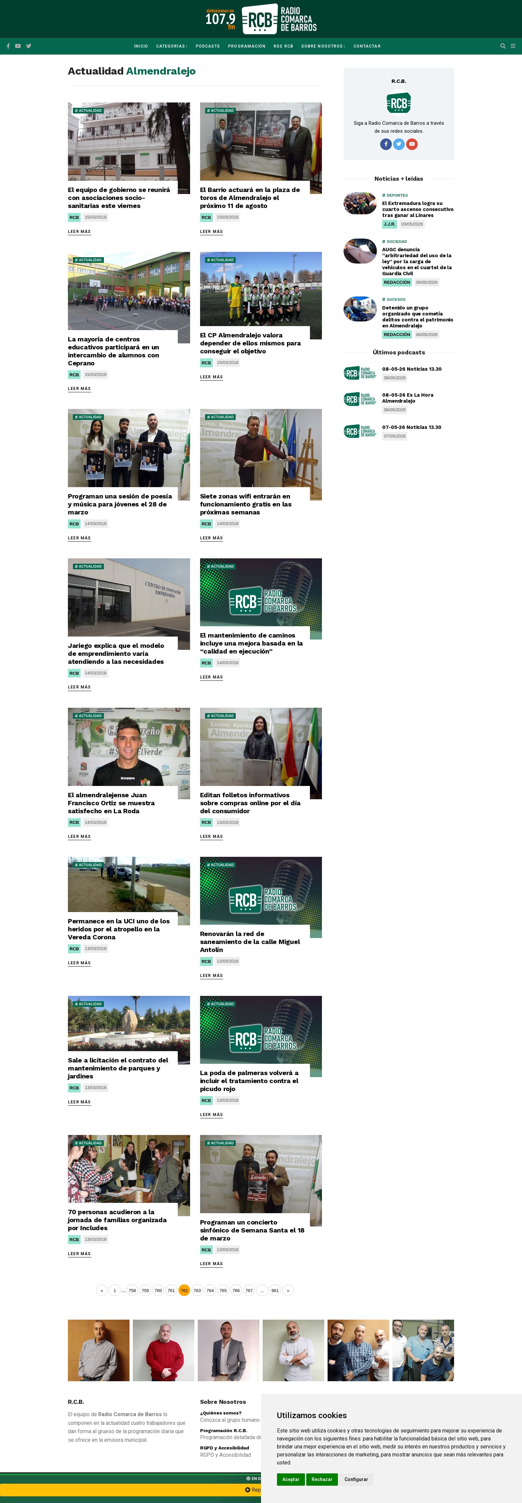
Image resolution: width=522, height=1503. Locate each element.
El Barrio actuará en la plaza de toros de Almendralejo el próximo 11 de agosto (250, 198)
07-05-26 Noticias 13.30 (411, 427)
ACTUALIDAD (88, 110)
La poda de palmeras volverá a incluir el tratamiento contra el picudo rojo (249, 1081)
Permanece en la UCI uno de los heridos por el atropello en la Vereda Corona (119, 929)
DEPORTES (395, 195)
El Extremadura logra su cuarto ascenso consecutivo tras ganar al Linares (417, 209)
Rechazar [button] (322, 1479)
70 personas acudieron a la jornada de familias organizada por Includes (117, 1220)
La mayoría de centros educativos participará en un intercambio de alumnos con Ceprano (113, 351)
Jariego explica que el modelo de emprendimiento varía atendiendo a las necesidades (116, 653)
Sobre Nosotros (322, 46)
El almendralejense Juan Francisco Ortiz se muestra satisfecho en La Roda (111, 803)
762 (184, 1290)
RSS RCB (283, 46)
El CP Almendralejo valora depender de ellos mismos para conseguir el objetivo (250, 343)
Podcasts (208, 46)
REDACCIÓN (397, 282)
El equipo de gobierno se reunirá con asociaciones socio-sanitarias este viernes (119, 198)
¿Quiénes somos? (221, 1412)
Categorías (170, 46)
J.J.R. (389, 224)
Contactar (367, 46)
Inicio (141, 46)
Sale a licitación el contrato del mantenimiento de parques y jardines (118, 1068)
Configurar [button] (356, 1479)
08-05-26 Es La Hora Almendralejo (407, 398)
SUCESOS (393, 299)
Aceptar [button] (291, 1479)
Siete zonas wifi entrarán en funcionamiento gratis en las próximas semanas (246, 504)
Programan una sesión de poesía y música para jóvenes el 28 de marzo (120, 504)
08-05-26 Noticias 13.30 (412, 369)
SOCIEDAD (394, 242)
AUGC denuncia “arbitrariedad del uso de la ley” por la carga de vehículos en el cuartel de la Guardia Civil (417, 262)
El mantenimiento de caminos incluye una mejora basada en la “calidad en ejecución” (251, 643)
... (123, 1290)
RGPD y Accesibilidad (224, 1447)
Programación (247, 46)
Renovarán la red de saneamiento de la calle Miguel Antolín (250, 942)
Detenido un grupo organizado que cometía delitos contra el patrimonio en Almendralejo (417, 317)
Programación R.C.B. (223, 1430)
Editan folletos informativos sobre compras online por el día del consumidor (250, 803)
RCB (74, 217)
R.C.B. (399, 81)
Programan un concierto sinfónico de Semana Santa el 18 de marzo (252, 1230)
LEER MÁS (79, 231)
